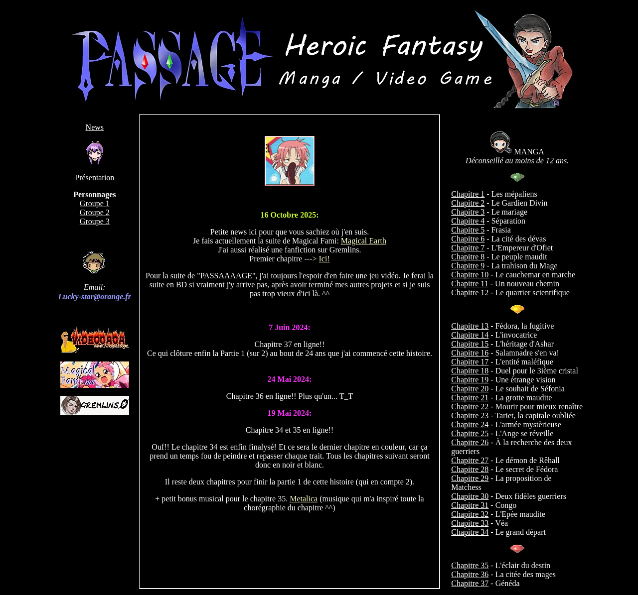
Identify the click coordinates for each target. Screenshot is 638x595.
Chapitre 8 (467, 256)
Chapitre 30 (469, 496)
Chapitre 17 (469, 361)
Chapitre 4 (467, 221)
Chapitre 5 (467, 230)
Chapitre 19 (469, 379)
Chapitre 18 (469, 370)
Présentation (94, 177)
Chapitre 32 (469, 514)
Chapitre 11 (469, 283)
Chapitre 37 (469, 583)
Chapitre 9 (467, 265)
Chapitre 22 (469, 406)
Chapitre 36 (469, 574)
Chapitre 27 (469, 460)
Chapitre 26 (469, 442)
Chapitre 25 (469, 433)
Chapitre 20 (469, 388)
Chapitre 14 (469, 335)
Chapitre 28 (469, 469)
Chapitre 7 (467, 247)
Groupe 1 (95, 203)
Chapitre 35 (469, 565)
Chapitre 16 (469, 353)
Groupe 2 (95, 212)
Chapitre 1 (467, 194)
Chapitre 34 (469, 532)
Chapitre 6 (467, 239)
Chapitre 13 (469, 326)
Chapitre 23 (469, 415)
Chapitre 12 (469, 292)
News (95, 127)
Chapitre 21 (469, 397)
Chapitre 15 (469, 344)
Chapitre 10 (469, 274)
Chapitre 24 (469, 424)
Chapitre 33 (469, 523)
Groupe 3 (95, 221)
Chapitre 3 (467, 212)
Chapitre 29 (469, 478)
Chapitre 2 (467, 203)
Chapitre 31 (469, 505)
